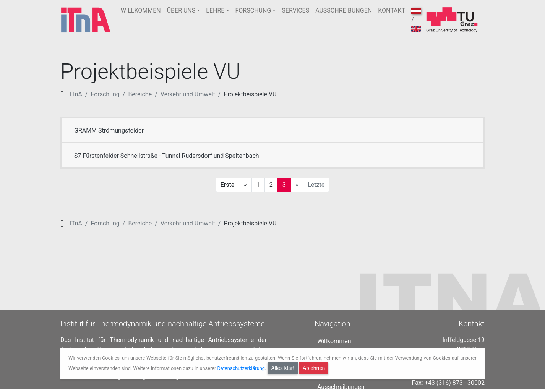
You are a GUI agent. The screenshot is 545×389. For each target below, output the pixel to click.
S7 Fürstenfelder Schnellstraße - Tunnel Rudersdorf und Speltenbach (166, 155)
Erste (228, 184)
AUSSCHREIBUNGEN (343, 10)
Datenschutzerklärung (241, 368)
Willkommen (334, 339)
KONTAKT (391, 10)
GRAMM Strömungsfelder (109, 130)
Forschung (105, 94)
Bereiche (140, 94)
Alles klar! (282, 368)
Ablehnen (314, 368)
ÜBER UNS (181, 10)
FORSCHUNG (253, 10)
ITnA (76, 94)
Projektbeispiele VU (250, 94)
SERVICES (295, 10)
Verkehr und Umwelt (188, 94)
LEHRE (215, 10)
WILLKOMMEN (141, 10)
